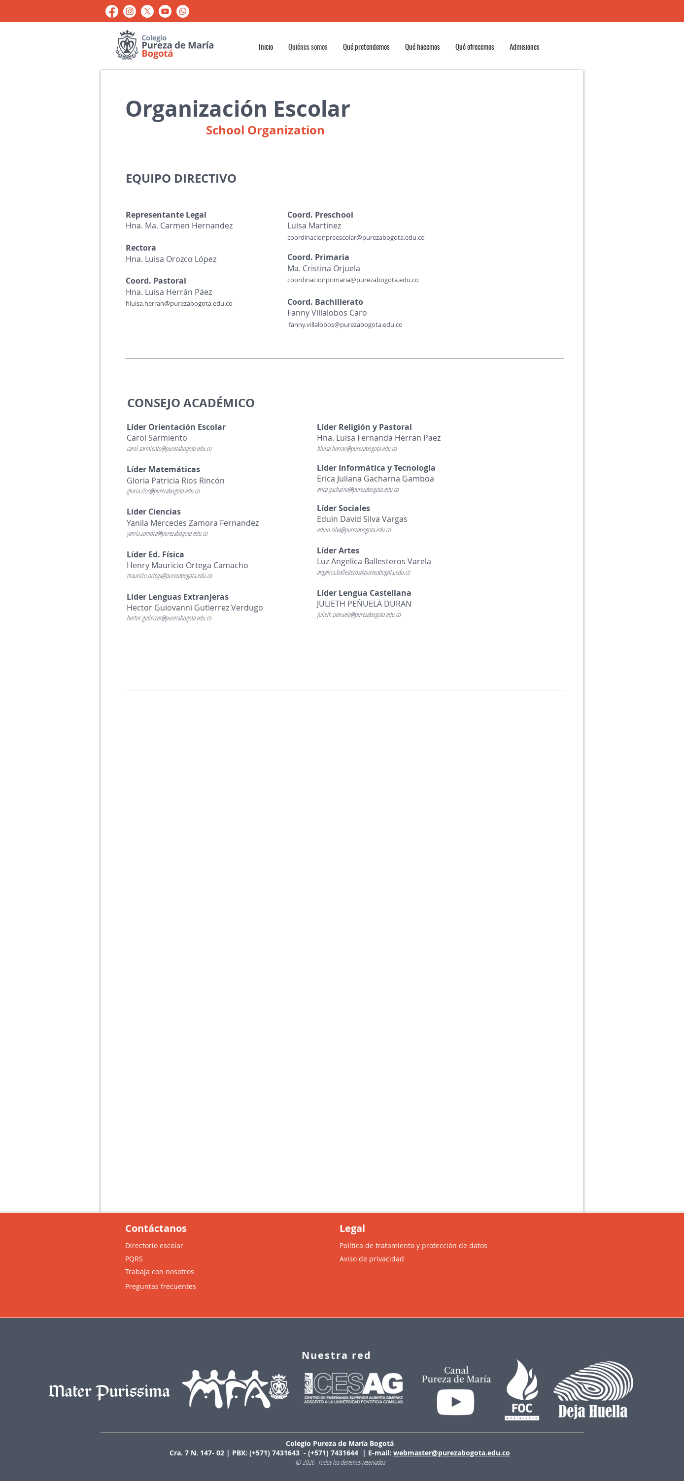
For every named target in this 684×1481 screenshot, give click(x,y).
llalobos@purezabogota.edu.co (357, 324)
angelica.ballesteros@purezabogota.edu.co (363, 572)
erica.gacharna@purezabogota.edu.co (358, 489)
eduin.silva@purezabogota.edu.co (354, 529)
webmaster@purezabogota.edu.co (451, 1452)
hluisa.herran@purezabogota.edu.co (179, 303)
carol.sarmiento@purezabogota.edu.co (169, 448)
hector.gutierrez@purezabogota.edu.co (169, 617)
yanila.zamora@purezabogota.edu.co (167, 533)
